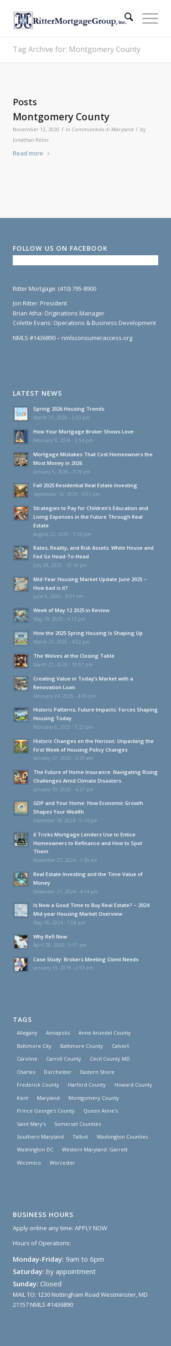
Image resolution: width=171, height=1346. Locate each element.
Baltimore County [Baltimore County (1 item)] (81, 1045)
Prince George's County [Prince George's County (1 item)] (46, 1110)
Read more (32, 153)
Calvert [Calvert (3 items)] (120, 1045)
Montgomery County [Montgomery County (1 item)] (93, 1097)
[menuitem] (124, 18)
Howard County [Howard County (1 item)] (133, 1084)
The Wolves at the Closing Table (73, 655)
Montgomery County (61, 116)
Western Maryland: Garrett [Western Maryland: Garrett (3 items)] (95, 1149)
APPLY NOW (91, 1228)
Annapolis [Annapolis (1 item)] (58, 1032)
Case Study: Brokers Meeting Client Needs (86, 959)
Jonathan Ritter (31, 140)
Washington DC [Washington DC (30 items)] (35, 1149)
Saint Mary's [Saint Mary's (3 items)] (31, 1123)
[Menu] (145, 18)
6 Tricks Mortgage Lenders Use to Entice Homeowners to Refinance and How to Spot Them (87, 843)
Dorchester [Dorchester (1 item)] (58, 1071)
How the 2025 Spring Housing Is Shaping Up (88, 632)
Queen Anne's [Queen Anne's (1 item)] (100, 1110)
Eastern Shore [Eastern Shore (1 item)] (97, 1071)
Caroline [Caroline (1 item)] (27, 1058)
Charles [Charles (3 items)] (26, 1071)
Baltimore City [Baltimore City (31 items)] (34, 1045)
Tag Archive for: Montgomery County (76, 49)
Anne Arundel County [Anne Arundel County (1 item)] (104, 1032)
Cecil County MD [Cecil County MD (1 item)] (110, 1058)
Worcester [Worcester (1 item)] (62, 1162)
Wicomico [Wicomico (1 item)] (29, 1162)
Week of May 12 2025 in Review (71, 610)
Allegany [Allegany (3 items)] (27, 1032)
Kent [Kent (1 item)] (22, 1097)
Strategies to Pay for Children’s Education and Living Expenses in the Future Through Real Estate (90, 517)
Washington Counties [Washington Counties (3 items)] (122, 1136)
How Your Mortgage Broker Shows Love (83, 431)
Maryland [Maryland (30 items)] (48, 1097)
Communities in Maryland (103, 129)
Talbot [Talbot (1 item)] (80, 1136)
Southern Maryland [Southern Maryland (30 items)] (40, 1136)
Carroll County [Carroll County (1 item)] (63, 1058)
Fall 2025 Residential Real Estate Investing (85, 485)
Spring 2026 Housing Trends (68, 408)
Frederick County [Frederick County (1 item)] (38, 1084)
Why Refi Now (50, 936)
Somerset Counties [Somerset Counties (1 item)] (77, 1123)
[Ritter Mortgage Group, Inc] (71, 18)
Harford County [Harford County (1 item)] (87, 1084)
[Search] (124, 18)
